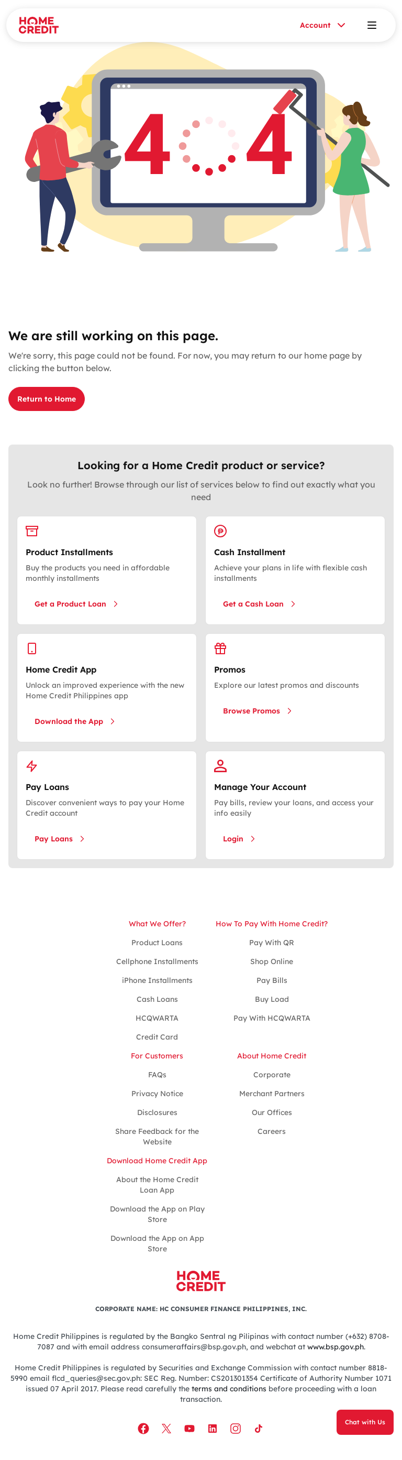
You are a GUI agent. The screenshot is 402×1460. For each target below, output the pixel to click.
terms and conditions (229, 1388)
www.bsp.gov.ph (335, 1346)
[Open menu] (371, 25)
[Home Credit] (39, 25)
